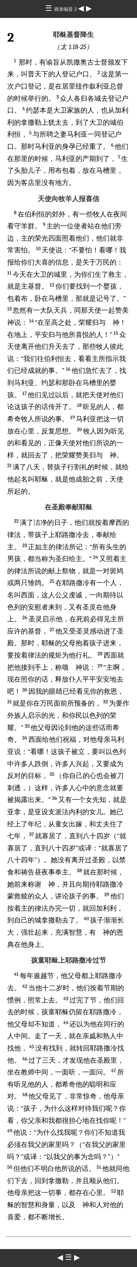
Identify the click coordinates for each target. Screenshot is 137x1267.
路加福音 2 (66, 9)
